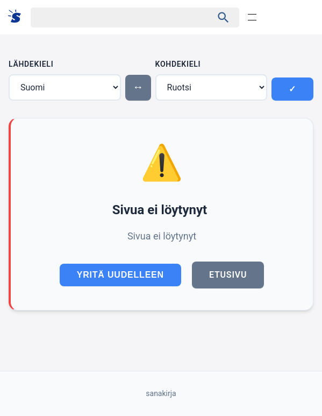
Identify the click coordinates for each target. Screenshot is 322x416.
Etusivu (228, 275)
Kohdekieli (178, 64)
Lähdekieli (31, 64)
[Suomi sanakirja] (18, 17)
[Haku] (112, 17)
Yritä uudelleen (120, 274)
